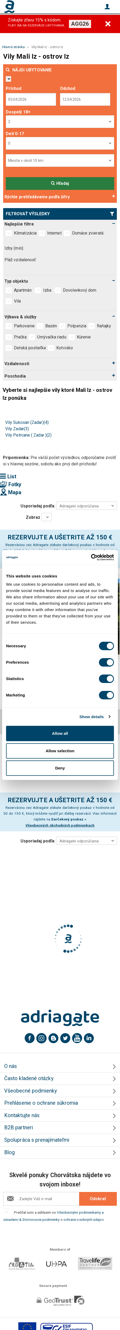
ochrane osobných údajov (83, 1219)
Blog (9, 1152)
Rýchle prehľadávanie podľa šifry (37, 196)
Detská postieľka (30, 347)
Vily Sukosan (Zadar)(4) (27, 422)
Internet (54, 233)
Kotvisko (64, 347)
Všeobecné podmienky (30, 1091)
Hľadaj (60, 183)
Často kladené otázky (28, 1078)
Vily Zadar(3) (17, 428)
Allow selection (60, 751)
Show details (91, 716)
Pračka (20, 337)
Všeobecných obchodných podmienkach (60, 825)
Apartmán (23, 290)
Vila (18, 301)
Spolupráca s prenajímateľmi (36, 1140)
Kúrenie (84, 337)
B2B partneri (18, 1128)
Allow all (60, 733)
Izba (47, 290)
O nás (10, 1066)
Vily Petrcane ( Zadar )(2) (28, 435)
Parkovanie (24, 325)
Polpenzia (76, 325)
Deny (60, 768)
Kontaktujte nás (21, 1115)
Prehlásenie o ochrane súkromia (41, 1103)
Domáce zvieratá (87, 233)
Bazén (51, 325)
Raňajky (104, 325)
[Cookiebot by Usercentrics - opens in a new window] (91, 557)
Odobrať (98, 1198)
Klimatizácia (25, 233)
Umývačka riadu (51, 337)
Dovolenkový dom (80, 290)
